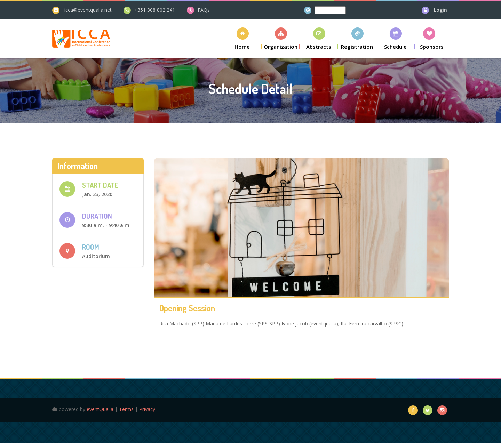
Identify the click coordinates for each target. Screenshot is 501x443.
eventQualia (100, 409)
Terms (126, 409)
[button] (242, 38)
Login (440, 10)
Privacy (147, 409)
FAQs (204, 10)
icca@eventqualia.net (88, 10)
